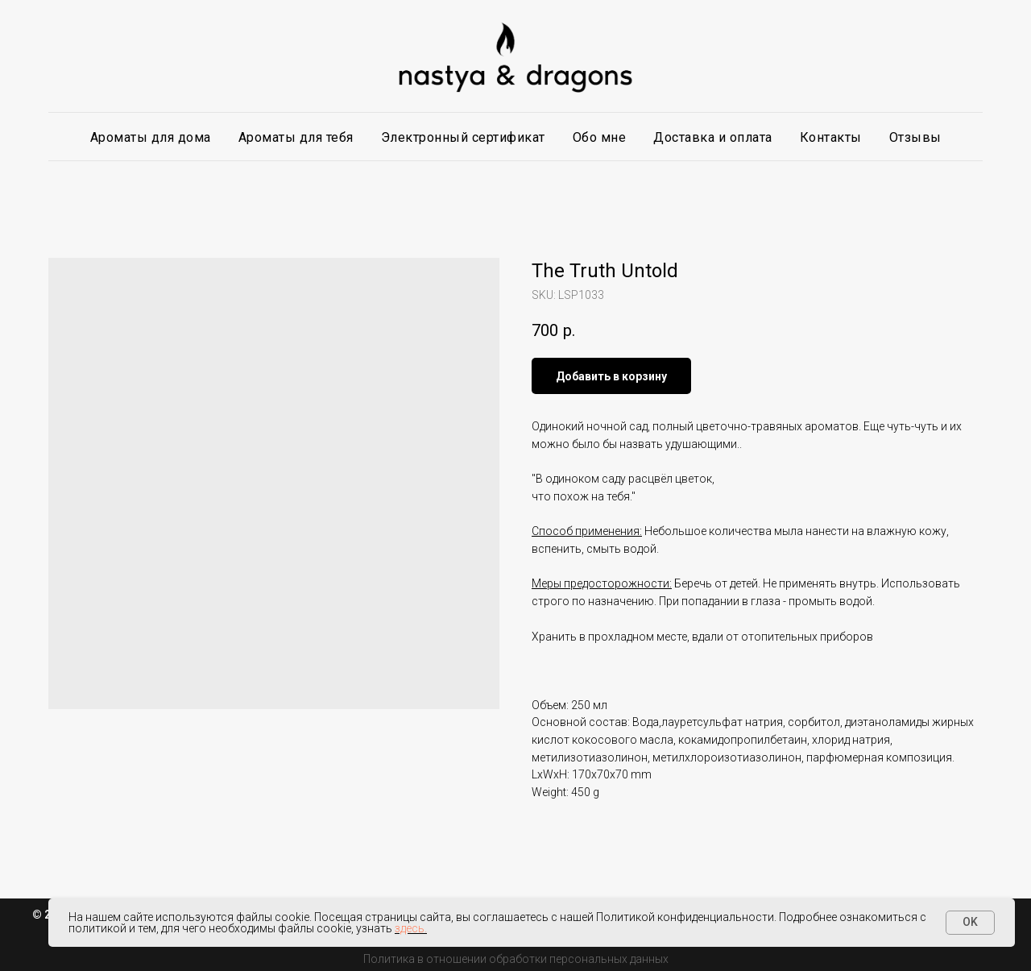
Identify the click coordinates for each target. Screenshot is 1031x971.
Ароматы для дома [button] (150, 137)
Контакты (831, 137)
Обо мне (600, 137)
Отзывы (915, 137)
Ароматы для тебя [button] (296, 137)
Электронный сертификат (463, 137)
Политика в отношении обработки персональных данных (516, 958)
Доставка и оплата (712, 137)
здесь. (411, 928)
